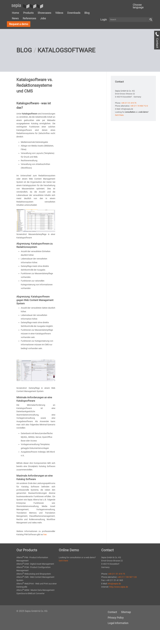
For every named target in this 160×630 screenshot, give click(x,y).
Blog (87, 12)
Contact (112, 612)
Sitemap (126, 612)
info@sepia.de (114, 583)
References (29, 18)
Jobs (43, 18)
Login (103, 19)
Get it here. (119, 115)
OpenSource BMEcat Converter (30, 593)
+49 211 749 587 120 (127, 577)
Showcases (44, 12)
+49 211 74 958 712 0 (139, 106)
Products (28, 12)
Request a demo (18, 24)
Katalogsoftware (66, 50)
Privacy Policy (116, 617)
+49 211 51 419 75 (128, 103)
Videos (59, 12)
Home (15, 12)
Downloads (73, 12)
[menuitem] (141, 6)
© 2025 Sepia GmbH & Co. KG (31, 611)
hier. (45, 534)
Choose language (138, 6)
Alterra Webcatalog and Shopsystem (33, 574)
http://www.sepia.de (118, 587)
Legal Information (118, 623)
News (15, 18)
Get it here (63, 560)
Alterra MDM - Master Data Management (35, 590)
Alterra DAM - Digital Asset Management (35, 564)
